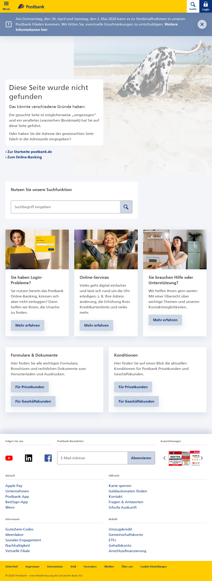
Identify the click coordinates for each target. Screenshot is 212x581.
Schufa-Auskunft (123, 507)
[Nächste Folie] (202, 458)
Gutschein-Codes (19, 529)
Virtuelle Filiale (17, 551)
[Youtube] (9, 458)
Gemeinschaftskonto (126, 535)
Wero (10, 507)
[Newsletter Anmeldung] (92, 458)
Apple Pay (13, 486)
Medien (109, 566)
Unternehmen (17, 491)
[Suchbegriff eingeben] (65, 207)
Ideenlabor (14, 535)
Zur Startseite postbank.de (30, 152)
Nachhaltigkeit (17, 545)
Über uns (127, 566)
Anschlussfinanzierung (127, 551)
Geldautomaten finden (128, 491)
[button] (6, 3)
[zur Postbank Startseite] (96, 6)
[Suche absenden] (126, 207)
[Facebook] (48, 458)
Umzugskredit (120, 529)
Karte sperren (120, 486)
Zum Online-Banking (25, 157)
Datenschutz (55, 566)
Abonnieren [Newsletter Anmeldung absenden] (141, 458)
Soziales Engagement (23, 540)
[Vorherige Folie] (165, 458)
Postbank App (17, 496)
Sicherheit (11, 566)
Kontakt (115, 496)
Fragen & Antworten (126, 502)
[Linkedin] (28, 458)
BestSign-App (16, 502)
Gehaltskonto (120, 545)
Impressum (32, 566)
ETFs (112, 540)
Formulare (90, 566)
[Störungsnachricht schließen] (202, 24)
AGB (73, 566)
